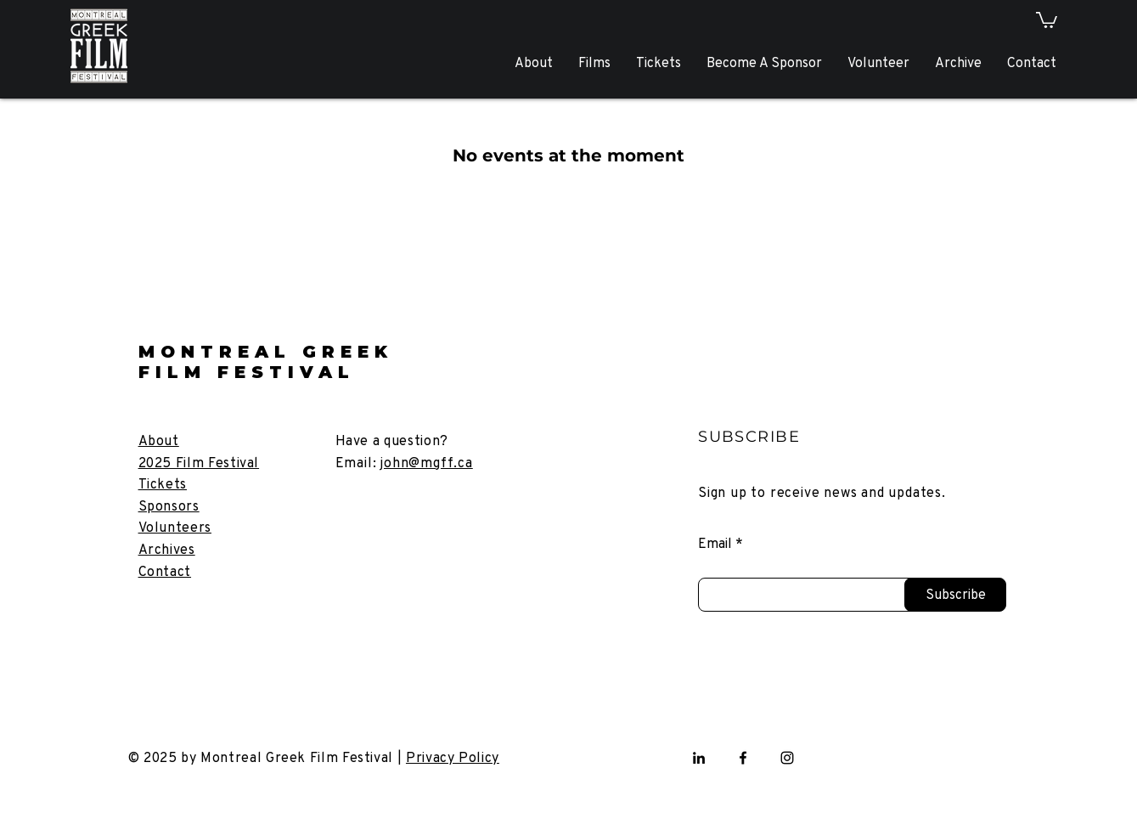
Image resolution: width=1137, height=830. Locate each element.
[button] (1046, 19)
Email (715, 544)
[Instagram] (787, 757)
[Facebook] (743, 757)
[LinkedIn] (698, 757)
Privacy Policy (452, 757)
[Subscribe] (955, 595)
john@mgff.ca (426, 462)
